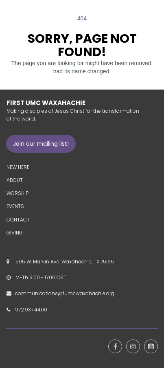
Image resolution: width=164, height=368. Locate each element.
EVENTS (15, 206)
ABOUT (15, 180)
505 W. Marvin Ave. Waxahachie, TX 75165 (63, 261)
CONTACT (18, 219)
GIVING (15, 232)
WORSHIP (17, 193)
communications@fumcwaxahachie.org (64, 293)
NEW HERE (18, 167)
